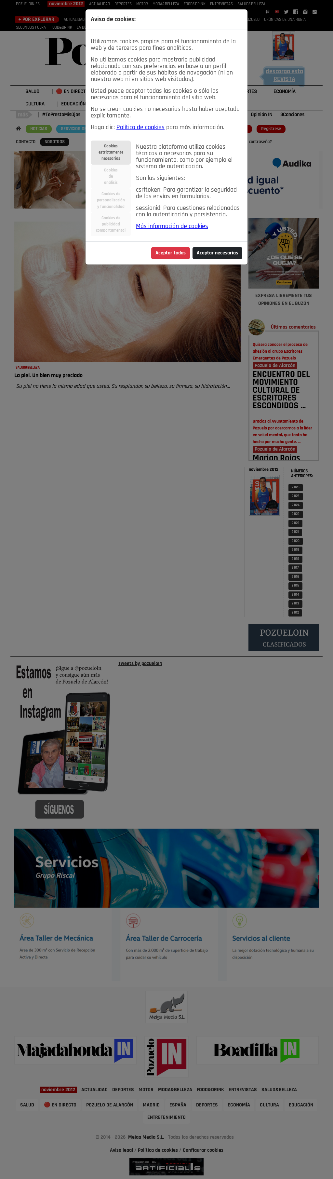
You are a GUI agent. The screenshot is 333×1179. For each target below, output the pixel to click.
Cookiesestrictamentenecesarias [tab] (111, 152)
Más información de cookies (172, 226)
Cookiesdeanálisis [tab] (111, 176)
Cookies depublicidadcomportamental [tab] (111, 224)
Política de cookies (140, 127)
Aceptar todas (170, 253)
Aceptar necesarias (217, 253)
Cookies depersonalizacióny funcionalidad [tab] (111, 200)
